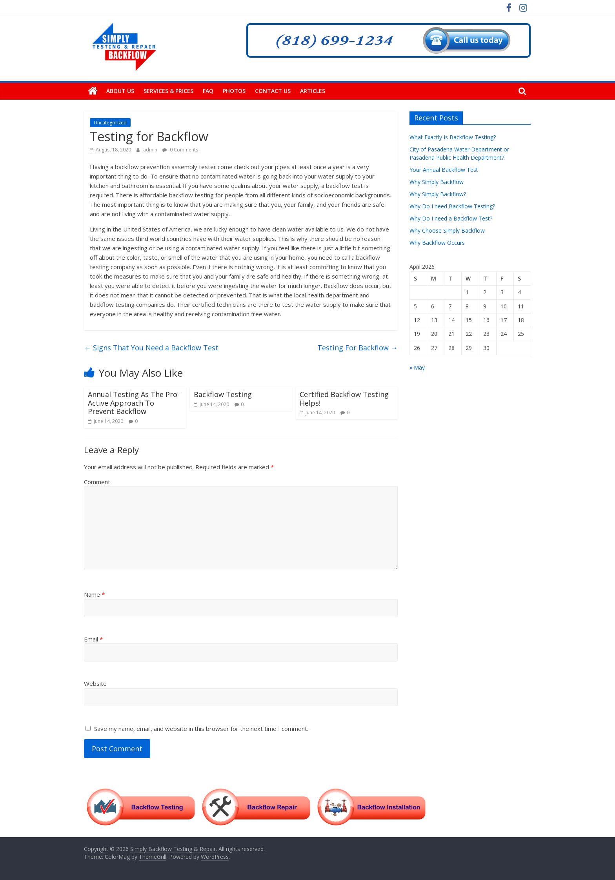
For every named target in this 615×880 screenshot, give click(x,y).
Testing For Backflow (357, 347)
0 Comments (180, 149)
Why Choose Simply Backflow (447, 230)
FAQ (208, 91)
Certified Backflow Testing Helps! (344, 399)
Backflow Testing (223, 394)
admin (150, 149)
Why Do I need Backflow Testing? (452, 206)
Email (93, 639)
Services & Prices (168, 91)
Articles (312, 91)
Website (95, 683)
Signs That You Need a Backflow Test (151, 347)
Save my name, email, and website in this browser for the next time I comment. (201, 728)
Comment (97, 482)
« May (417, 367)
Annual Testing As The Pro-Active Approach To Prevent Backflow (134, 403)
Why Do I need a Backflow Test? (450, 218)
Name (94, 594)
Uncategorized (110, 122)
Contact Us (273, 91)
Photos (234, 91)
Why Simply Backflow (436, 182)
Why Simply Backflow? (437, 194)
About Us (120, 91)
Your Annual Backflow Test (443, 169)
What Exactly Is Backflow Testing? (452, 137)
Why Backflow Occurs (437, 242)
